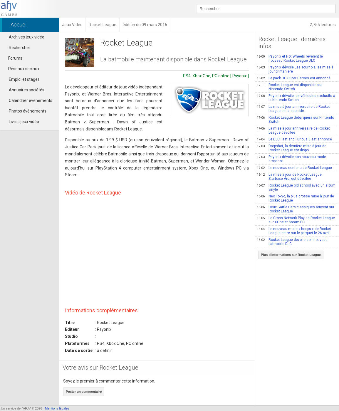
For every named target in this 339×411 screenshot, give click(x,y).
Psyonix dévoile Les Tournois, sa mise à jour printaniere (295, 69)
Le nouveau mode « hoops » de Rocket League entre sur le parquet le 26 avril (294, 231)
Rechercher (19, 47)
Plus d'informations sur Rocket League (291, 254)
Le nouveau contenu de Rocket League (294, 168)
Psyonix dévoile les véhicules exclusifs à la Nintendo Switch (296, 98)
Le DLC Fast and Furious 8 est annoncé (294, 139)
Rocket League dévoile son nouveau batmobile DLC (292, 242)
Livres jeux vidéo (24, 121)
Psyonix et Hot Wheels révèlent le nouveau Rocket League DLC (290, 58)
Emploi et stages (24, 79)
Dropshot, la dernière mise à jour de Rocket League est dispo (291, 148)
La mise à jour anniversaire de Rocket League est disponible (293, 109)
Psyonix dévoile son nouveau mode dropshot (291, 159)
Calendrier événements (30, 100)
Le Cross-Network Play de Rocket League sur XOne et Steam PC (296, 220)
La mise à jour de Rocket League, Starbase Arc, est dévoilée (290, 176)
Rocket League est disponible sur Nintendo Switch (290, 87)
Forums (12, 58)
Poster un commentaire (84, 391)
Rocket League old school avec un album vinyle (296, 187)
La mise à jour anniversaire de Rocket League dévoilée (293, 130)
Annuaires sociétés (26, 90)
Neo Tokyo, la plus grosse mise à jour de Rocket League (295, 198)
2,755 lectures (323, 24)
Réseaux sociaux (21, 68)
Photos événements (27, 111)
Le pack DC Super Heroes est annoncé (293, 78)
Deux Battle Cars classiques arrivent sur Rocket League (295, 209)
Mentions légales (57, 408)
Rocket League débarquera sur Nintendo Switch (295, 119)
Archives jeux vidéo (26, 37)
